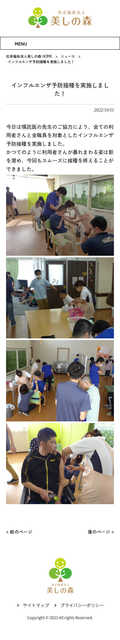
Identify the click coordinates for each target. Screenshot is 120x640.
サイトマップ (35, 605)
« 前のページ (19, 531)
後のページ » (101, 531)
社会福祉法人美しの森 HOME (29, 56)
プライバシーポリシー (82, 605)
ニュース (68, 56)
